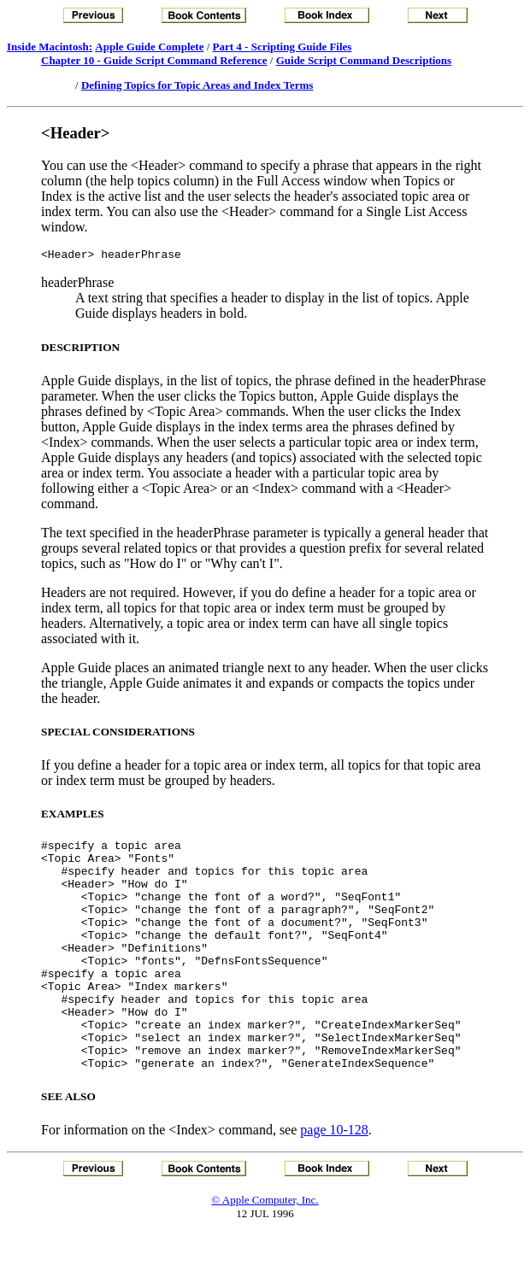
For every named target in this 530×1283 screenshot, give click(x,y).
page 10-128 (334, 1178)
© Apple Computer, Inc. (264, 1248)
